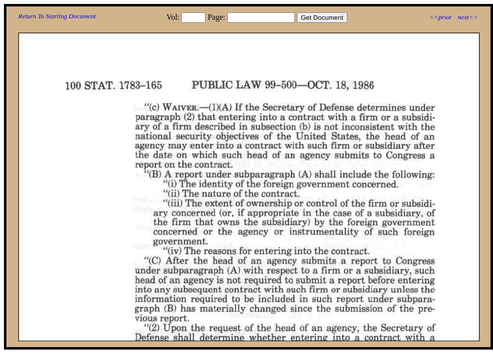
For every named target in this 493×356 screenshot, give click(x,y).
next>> (468, 17)
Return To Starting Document (57, 16)
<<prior (440, 17)
